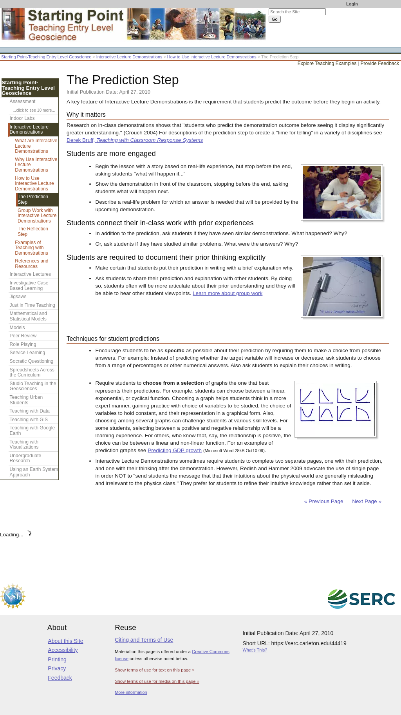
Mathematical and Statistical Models (28, 316)
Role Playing (23, 344)
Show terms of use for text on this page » (154, 670)
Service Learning (27, 352)
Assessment (23, 101)
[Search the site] (297, 11)
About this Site (65, 641)
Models (17, 327)
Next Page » (365, 501)
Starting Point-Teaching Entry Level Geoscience (46, 56)
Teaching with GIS (29, 419)
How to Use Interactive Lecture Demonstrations (211, 56)
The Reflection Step (33, 231)
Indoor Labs (22, 118)
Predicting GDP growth (175, 450)
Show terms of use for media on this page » (157, 681)
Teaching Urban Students (26, 400)
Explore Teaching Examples (327, 63)
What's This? (254, 650)
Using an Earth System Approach (34, 472)
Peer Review (23, 335)
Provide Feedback (379, 63)
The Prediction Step (33, 199)
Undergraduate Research (26, 458)
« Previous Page (323, 501)
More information (131, 692)
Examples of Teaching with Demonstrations (31, 248)
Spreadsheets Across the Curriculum (32, 372)
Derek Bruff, (135, 140)
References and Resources (31, 263)
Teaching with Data (30, 411)
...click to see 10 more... (34, 110)
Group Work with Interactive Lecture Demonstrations (37, 216)
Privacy (57, 668)
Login (352, 4)
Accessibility (63, 650)
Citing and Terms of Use (144, 640)
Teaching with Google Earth (32, 430)
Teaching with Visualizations (24, 444)
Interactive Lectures (30, 274)
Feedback (60, 678)
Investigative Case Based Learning (29, 285)
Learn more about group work (227, 293)
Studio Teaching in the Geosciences (33, 386)
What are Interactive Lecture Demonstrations (36, 146)
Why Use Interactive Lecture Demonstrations (36, 165)
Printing (57, 659)
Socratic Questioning (32, 361)
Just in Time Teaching (32, 305)
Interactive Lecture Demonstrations (129, 56)
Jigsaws (18, 296)
